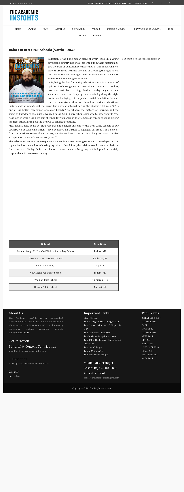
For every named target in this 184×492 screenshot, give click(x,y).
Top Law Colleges (93, 347)
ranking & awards (116, 29)
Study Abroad (90, 318)
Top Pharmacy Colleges (96, 354)
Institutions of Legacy (146, 29)
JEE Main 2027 (149, 321)
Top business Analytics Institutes (101, 336)
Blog (170, 29)
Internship (14, 376)
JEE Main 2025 (149, 332)
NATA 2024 (147, 358)
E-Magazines (78, 29)
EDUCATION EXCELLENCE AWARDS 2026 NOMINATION (117, 3)
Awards (32, 29)
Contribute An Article (21, 3)
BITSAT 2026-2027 (151, 318)
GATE (145, 325)
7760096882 (108, 368)
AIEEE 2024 (147, 343)
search (97, 36)
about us (60, 29)
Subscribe (81, 36)
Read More (23, 332)
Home (18, 29)
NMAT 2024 (148, 351)
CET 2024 (146, 340)
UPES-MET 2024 (150, 347)
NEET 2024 (147, 336)
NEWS (46, 29)
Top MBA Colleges (93, 351)
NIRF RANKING (150, 354)
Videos (96, 29)
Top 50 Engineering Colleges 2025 (101, 321)
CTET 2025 (147, 329)
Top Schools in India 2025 (97, 332)
